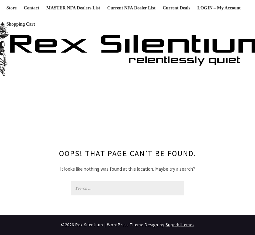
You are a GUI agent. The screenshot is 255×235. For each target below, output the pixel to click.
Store (11, 8)
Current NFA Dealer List (131, 8)
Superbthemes (180, 225)
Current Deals (176, 8)
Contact (31, 8)
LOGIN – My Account (218, 8)
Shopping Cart (20, 24)
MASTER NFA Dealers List (73, 8)
